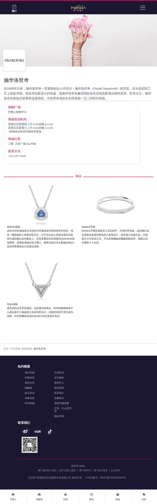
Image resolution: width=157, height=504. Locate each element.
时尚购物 (15, 348)
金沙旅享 (115, 470)
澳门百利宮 (85, 470)
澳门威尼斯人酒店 (47, 470)
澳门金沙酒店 (101, 470)
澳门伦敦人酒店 (68, 470)
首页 (6, 348)
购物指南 (27, 348)
